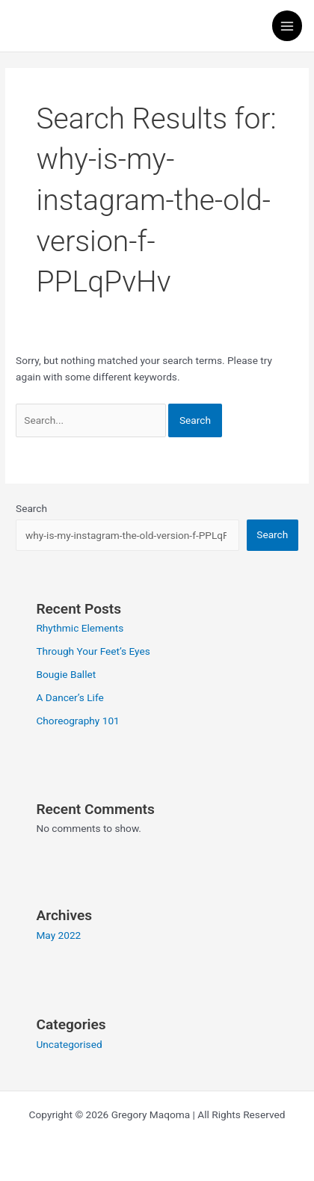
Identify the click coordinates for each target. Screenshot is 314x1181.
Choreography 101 (77, 721)
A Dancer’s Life (69, 697)
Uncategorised (69, 1044)
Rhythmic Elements (79, 628)
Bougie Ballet (66, 674)
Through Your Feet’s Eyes (93, 651)
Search (31, 508)
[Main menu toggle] (287, 25)
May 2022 (58, 935)
